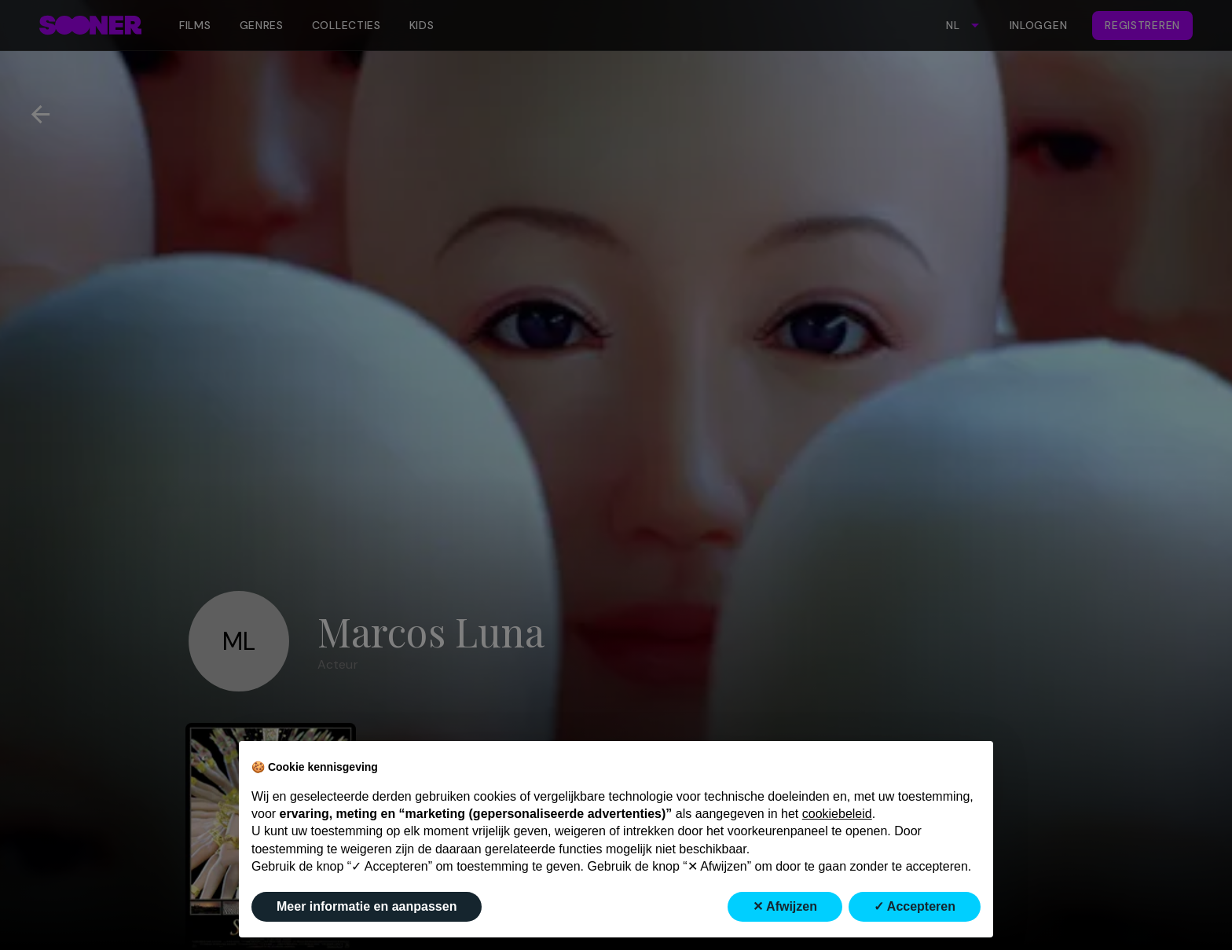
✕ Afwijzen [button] (785, 906)
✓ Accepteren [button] (914, 906)
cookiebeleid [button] (837, 813)
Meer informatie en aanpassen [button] (366, 906)
